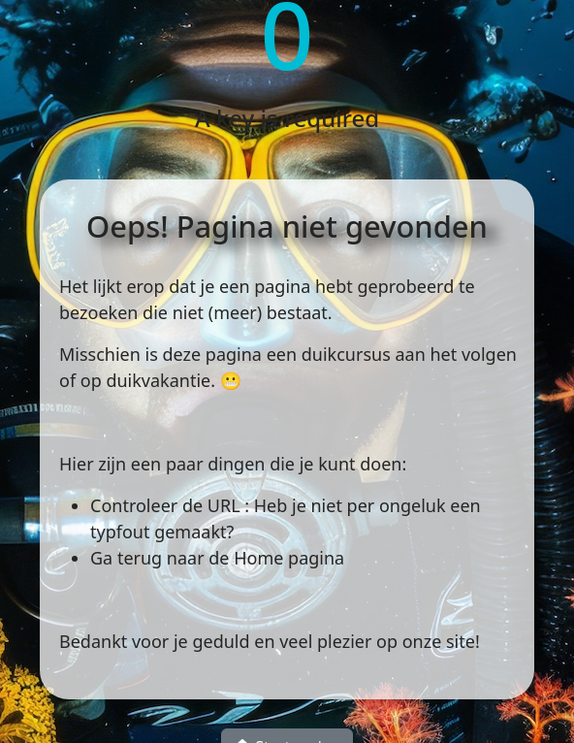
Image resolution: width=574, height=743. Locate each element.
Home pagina (289, 557)
